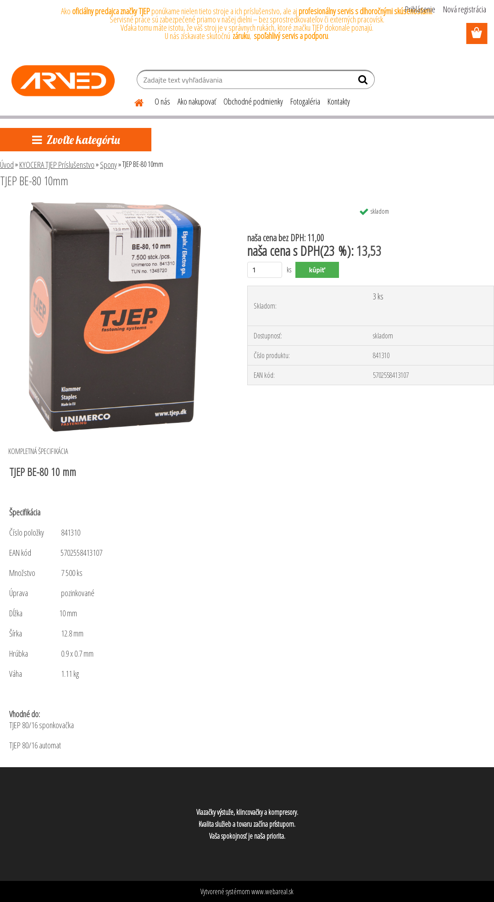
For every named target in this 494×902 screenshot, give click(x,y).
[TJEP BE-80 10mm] (114, 206)
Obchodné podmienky (253, 101)
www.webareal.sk (272, 891)
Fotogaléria (305, 101)
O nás (162, 101)
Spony (108, 164)
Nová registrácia (464, 9)
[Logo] (63, 81)
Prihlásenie (420, 9)
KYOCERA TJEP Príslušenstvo (56, 164)
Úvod (7, 164)
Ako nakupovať (197, 101)
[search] (364, 81)
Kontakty (338, 101)
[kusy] (265, 270)
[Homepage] (133, 101)
